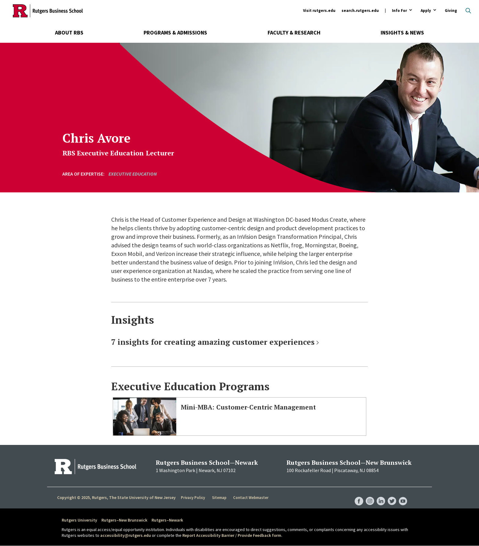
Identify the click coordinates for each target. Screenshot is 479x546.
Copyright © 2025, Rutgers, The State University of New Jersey (116, 497)
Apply (426, 10)
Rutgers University (79, 520)
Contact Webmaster (251, 497)
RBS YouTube (402, 495)
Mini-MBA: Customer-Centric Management (262, 407)
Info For (399, 10)
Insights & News (402, 32)
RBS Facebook (356, 495)
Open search (468, 10)
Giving (451, 10)
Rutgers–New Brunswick (124, 520)
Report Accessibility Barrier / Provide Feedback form (231, 535)
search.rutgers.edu (360, 10)
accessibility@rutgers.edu (125, 535)
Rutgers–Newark (167, 520)
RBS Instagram (367, 495)
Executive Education (132, 174)
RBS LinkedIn (379, 495)
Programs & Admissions (175, 32)
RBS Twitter (391, 495)
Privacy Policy (193, 497)
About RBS (69, 32)
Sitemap (219, 497)
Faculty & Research (294, 32)
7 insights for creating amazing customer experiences (213, 342)
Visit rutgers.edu (319, 10)
